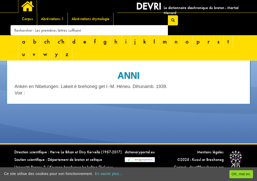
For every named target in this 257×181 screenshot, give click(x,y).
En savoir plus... (108, 174)
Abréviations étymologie (90, 18)
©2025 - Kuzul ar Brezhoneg (200, 159)
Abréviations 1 (52, 18)
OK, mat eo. (241, 174)
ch (47, 41)
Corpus (27, 18)
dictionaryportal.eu (140, 152)
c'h (61, 41)
